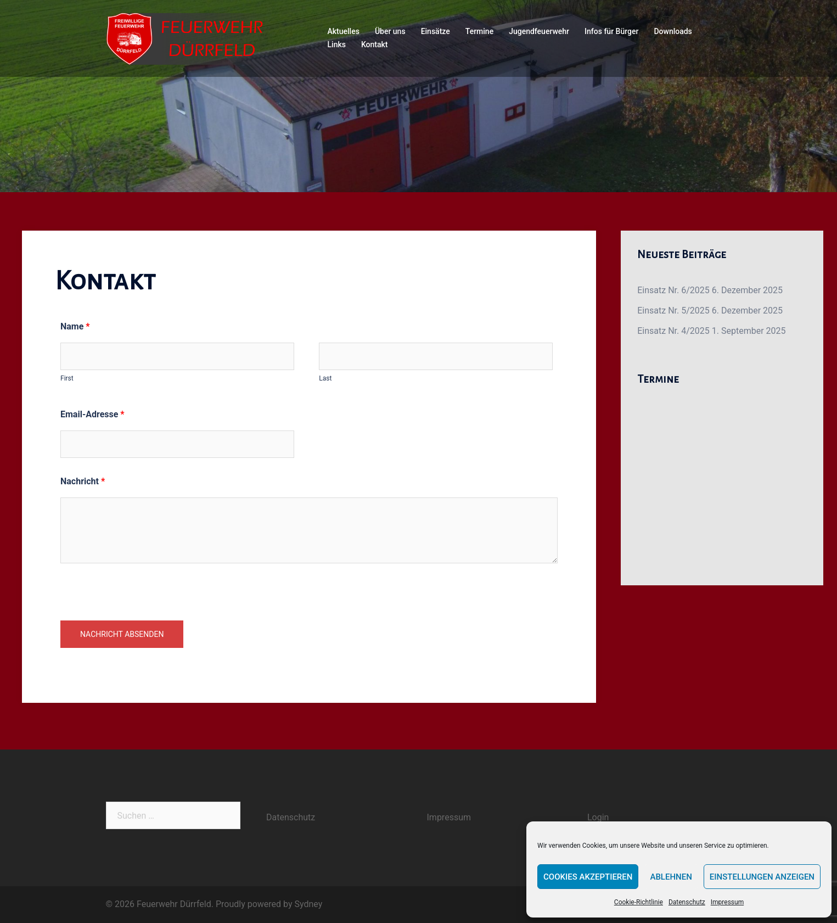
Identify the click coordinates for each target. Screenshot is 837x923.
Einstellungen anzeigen (762, 877)
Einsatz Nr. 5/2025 (673, 310)
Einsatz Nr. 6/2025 (673, 290)
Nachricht (82, 481)
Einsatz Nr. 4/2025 (673, 331)
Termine (479, 31)
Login (598, 817)
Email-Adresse (92, 414)
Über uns (390, 31)
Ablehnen (671, 877)
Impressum (727, 902)
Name (75, 326)
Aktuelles (343, 31)
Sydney (309, 904)
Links (337, 44)
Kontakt (374, 44)
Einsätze (435, 31)
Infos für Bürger (611, 31)
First (67, 378)
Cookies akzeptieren (587, 877)
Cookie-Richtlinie (638, 902)
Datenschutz (687, 902)
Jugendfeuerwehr (539, 31)
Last (325, 378)
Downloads (673, 31)
